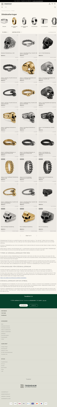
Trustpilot (28, 379)
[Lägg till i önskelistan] (17, 35)
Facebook (3, 315)
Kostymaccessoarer (5, 327)
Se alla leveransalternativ (38, 1)
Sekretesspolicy (5, 394)
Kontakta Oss (4, 354)
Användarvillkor (5, 398)
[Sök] (30, 7)
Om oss (3, 363)
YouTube (3, 313)
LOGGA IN (33, 305)
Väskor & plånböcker (6, 329)
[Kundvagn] (55, 4)
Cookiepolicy (4, 391)
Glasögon (3, 333)
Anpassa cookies (5, 396)
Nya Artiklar (4, 367)
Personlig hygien (5, 335)
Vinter (2, 339)
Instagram (4, 310)
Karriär (2, 365)
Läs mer (44, 300)
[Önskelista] (52, 4)
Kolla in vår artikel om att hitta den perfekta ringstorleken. (13, 277)
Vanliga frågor (4, 346)
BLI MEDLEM (23, 305)
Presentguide (4, 337)
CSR (2, 371)
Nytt (2, 324)
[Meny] (2, 7)
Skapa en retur (4, 350)
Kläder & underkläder (6, 331)
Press (2, 369)
